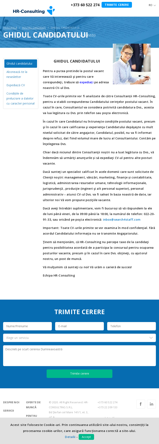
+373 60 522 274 (85, 5)
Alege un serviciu (17, 338)
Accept (86, 437)
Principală (10, 28)
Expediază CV (15, 85)
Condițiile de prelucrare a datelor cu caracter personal (20, 98)
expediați (86, 82)
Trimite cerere (117, 5)
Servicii (8, 410)
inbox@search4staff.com (121, 219)
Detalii (70, 437)
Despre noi (11, 402)
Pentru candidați (34, 28)
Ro (150, 5)
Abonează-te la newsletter (16, 74)
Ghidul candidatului (19, 63)
